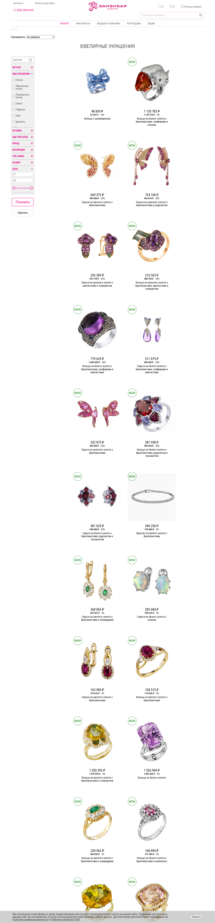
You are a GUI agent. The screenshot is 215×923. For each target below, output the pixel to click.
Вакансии (80, 871)
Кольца (19, 80)
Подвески (20, 109)
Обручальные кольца (22, 87)
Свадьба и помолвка (108, 23)
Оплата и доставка (45, 3)
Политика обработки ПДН (65, 919)
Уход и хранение (139, 865)
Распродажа (134, 23)
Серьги (19, 103)
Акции (151, 23)
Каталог (64, 23)
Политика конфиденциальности (184, 853)
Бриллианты (83, 23)
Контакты (18, 3)
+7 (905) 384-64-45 (23, 10)
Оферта (172, 859)
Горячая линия (175, 847)
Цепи (18, 115)
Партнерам (81, 859)
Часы (106, 871)
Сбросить (22, 212)
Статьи (79, 853)
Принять (196, 916)
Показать (22, 202)
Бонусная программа (141, 853)
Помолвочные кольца (22, 96)
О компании (81, 847)
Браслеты (20, 121)
